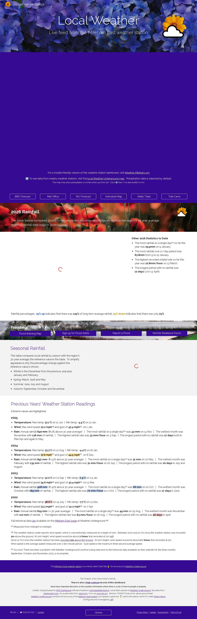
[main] (98, 24)
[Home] (98, 613)
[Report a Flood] (121, 333)
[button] (193, 4)
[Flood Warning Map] (30, 334)
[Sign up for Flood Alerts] (75, 333)
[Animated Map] (114, 196)
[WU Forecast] (83, 196)
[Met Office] (53, 196)
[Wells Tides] (144, 196)
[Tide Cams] (174, 196)
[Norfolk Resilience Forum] (167, 333)
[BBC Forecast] (22, 196)
